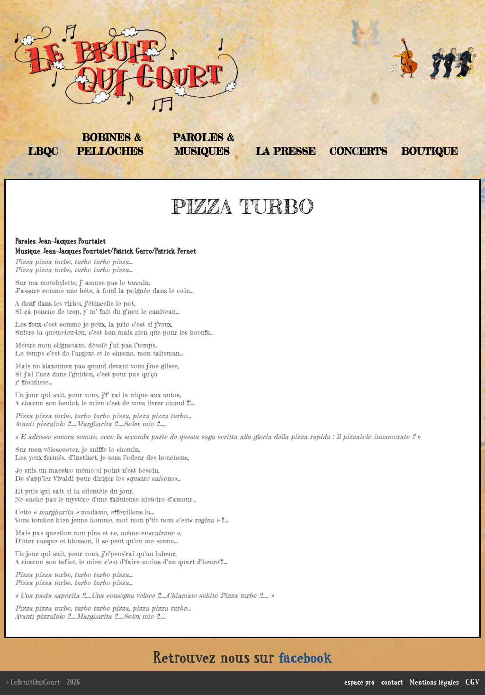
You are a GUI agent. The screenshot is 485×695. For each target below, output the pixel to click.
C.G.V (472, 683)
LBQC (43, 151)
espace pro (359, 683)
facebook (305, 659)
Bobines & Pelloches (110, 144)
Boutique (429, 151)
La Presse (285, 151)
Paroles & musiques (203, 144)
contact (392, 683)
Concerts (358, 151)
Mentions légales (434, 683)
